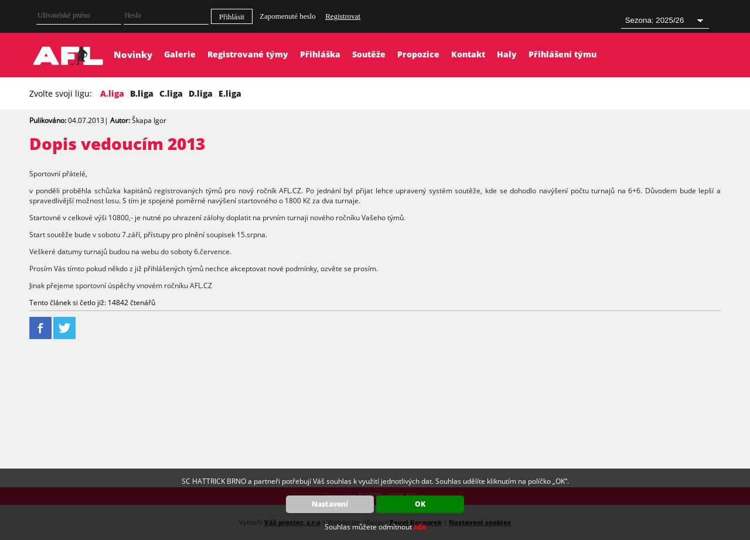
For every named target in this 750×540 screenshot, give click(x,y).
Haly (507, 54)
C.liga (171, 93)
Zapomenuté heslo (288, 16)
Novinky (133, 54)
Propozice (418, 54)
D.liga (201, 93)
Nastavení (330, 504)
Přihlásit (231, 16)
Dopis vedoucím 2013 (117, 143)
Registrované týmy (247, 54)
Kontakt (468, 54)
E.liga (230, 93)
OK (420, 504)
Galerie (180, 54)
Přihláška (320, 54)
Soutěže (369, 54)
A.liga (112, 93)
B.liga (142, 93)
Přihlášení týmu (562, 54)
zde (420, 527)
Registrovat (342, 16)
